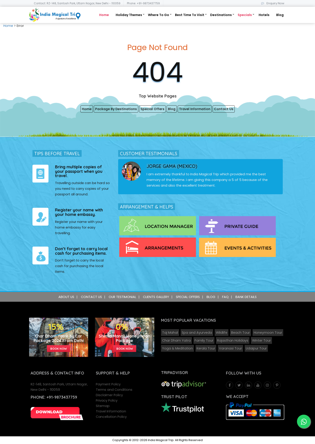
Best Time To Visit (189, 15)
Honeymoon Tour (268, 332)
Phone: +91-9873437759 (143, 3)
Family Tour (204, 340)
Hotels (264, 15)
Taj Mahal (170, 332)
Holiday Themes (129, 15)
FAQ (225, 297)
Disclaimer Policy (109, 395)
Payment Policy (108, 384)
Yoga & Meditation (177, 348)
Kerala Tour (206, 348)
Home (104, 15)
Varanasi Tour (230, 348)
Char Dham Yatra (176, 340)
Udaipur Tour (256, 348)
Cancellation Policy (111, 416)
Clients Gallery (156, 297)
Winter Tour (261, 340)
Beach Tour (240, 332)
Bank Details (246, 297)
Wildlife (221, 332)
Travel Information (194, 109)
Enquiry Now (271, 3)
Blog (280, 15)
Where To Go (158, 15)
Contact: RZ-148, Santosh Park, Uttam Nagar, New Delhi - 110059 (77, 3)
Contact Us (223, 109)
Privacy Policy (106, 400)
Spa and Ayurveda (197, 332)
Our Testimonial (122, 297)
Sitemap (103, 406)
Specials (245, 15)
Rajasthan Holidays (232, 340)
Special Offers (152, 109)
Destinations (221, 15)
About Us (66, 297)
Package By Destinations (116, 109)
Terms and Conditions (114, 389)
